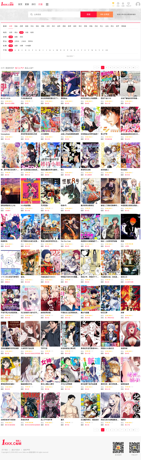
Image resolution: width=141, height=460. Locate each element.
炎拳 (122, 313)
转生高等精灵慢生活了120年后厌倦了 (54, 98)
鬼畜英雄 (124, 348)
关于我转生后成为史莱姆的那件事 (33, 241)
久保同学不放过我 (27, 348)
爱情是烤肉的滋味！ (8, 384)
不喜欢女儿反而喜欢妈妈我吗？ (72, 313)
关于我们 (5, 450)
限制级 (123, 26)
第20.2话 (7, 318)
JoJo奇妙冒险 (26, 205)
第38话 (67, 139)
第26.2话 (127, 103)
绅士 (112, 26)
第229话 (87, 318)
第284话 (107, 246)
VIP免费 (28, 46)
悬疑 (64, 26)
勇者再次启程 (86, 170)
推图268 (7, 282)
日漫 (40, 4)
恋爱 (21, 26)
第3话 (26, 103)
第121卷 (27, 210)
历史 (96, 26)
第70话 (87, 246)
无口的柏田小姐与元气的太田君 (32, 313)
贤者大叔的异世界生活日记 (50, 241)
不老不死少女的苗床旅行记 (10, 313)
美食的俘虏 (25, 420)
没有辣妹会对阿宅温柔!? (89, 134)
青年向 (30, 41)
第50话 (47, 246)
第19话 (87, 210)
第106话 (127, 175)
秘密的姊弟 (125, 384)
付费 (21, 46)
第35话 (7, 175)
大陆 (26, 32)
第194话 (27, 282)
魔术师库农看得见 (87, 205)
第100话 (27, 318)
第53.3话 (67, 353)
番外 (66, 282)
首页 (20, 4)
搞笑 (74, 26)
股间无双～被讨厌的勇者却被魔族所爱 (114, 384)
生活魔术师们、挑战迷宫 (90, 420)
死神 (122, 241)
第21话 (7, 353)
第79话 (87, 139)
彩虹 (37, 26)
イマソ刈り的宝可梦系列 (10, 277)
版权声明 (26, 450)
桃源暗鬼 (4, 241)
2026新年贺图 (129, 282)
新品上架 (29, 68)
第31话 (87, 425)
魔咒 (62, 420)
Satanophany (5, 134)
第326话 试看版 (9, 103)
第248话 (7, 246)
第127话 (127, 425)
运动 (106, 26)
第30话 (47, 282)
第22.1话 (107, 103)
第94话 (67, 246)
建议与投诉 (16, 450)
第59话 (47, 353)
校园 (26, 26)
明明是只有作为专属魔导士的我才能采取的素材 (78, 277)
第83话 (127, 318)
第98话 (127, 353)
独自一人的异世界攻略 (109, 241)
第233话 (47, 139)
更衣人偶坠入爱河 (47, 384)
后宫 (48, 26)
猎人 (62, 170)
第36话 (27, 389)
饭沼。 (23, 277)
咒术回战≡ (44, 205)
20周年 (127, 246)
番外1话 (27, 175)
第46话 (87, 282)
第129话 (67, 210)
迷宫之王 (124, 277)
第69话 (47, 425)
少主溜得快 (45, 134)
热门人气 (19, 68)
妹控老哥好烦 (46, 313)
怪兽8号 (63, 205)
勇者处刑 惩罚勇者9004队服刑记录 (93, 348)
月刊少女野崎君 (66, 384)
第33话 (127, 210)
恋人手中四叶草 (46, 420)
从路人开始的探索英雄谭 (70, 134)
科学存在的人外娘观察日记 (90, 98)
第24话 (107, 282)
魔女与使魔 (85, 313)
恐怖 (85, 26)
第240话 (127, 139)
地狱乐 (123, 420)
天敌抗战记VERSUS (48, 277)
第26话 (47, 318)
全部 (10, 26)
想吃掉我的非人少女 (8, 205)
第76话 (67, 103)
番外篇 (47, 389)
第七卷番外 (88, 175)
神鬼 (90, 26)
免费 (16, 46)
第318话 (7, 139)
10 (133, 67)
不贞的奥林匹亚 (26, 98)
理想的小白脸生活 (107, 348)
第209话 (7, 389)
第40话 (47, 175)
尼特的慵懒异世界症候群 (10, 348)
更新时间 (9, 68)
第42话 (47, 103)
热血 (16, 26)
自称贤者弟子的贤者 (8, 420)
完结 (21, 37)
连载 (16, 37)
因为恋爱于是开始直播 (89, 384)
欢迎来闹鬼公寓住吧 (68, 348)
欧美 (32, 32)
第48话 (87, 103)
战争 (58, 26)
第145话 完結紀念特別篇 (32, 353)
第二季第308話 (109, 318)
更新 (27, 4)
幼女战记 (124, 170)
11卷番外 (8, 210)
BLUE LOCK (5, 98)
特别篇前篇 (108, 139)
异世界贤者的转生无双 (29, 134)
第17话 (47, 210)
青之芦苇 (104, 134)
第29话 (27, 139)
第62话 (107, 175)
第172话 (67, 389)
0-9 (107, 50)
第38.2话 (107, 389)
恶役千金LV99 (106, 98)
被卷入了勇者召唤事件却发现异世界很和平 (116, 205)
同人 (101, 26)
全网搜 (104, 14)
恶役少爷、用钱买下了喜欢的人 (92, 277)
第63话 (107, 425)
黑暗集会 (64, 98)
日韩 (21, 32)
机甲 (117, 26)
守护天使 (44, 348)
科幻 (53, 26)
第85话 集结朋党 (10, 425)
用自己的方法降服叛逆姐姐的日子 (113, 420)
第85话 (107, 353)
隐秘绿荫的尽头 (26, 384)
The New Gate (66, 241)
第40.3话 (67, 318)
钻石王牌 (104, 313)
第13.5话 (87, 353)
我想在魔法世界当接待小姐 (50, 170)
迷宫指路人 (105, 170)
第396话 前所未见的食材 (32, 425)
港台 (16, 32)
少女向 (23, 41)
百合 (32, 26)
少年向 (17, 41)
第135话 (27, 246)
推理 (69, 26)
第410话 (67, 175)
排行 (34, 4)
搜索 (88, 14)
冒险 (42, 26)
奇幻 (80, 26)
